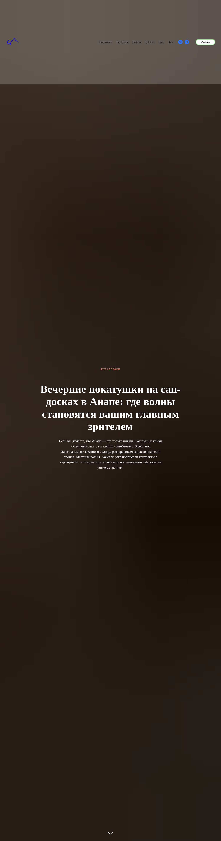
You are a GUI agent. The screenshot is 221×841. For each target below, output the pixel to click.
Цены (161, 42)
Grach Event (122, 42)
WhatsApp (205, 42)
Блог (170, 42)
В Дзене (150, 42)
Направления (105, 42)
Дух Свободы (110, 369)
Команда (137, 42)
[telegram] (187, 42)
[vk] (180, 42)
